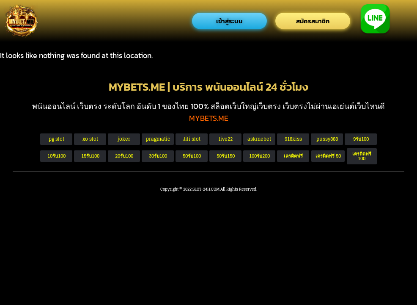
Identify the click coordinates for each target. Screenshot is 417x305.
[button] (328, 156)
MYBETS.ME (208, 118)
